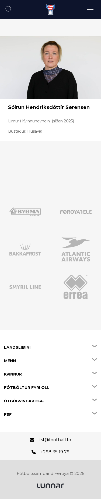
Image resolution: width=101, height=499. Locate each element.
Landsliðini (17, 347)
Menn (10, 360)
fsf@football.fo (55, 439)
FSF (8, 414)
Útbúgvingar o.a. (24, 401)
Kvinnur (13, 374)
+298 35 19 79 (55, 451)
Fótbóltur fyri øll (27, 387)
